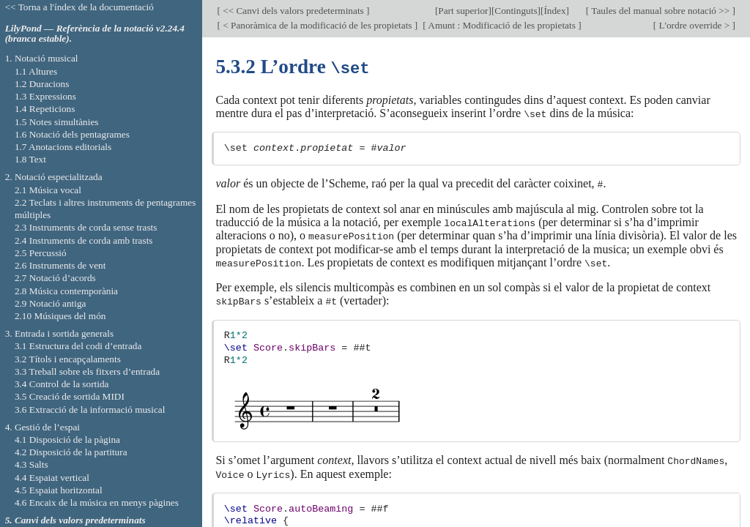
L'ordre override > (694, 25)
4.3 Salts (31, 464)
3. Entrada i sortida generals (59, 333)
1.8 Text (30, 159)
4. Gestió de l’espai (42, 427)
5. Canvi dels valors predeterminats (75, 520)
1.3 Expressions (45, 96)
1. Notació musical (41, 58)
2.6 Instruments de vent (60, 265)
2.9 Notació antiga (50, 303)
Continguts (515, 10)
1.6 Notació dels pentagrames (72, 134)
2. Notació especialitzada (54, 176)
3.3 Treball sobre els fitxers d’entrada (87, 371)
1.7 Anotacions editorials (63, 146)
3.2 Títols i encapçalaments (68, 359)
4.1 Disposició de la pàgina (67, 439)
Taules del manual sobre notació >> (660, 10)
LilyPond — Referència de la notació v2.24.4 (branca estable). (95, 34)
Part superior (463, 10)
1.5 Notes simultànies (57, 121)
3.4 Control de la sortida (62, 383)
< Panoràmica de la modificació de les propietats (317, 25)
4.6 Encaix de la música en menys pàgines (97, 502)
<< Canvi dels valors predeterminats (293, 10)
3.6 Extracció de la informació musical (90, 409)
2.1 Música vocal (48, 189)
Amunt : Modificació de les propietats (502, 25)
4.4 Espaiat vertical (52, 477)
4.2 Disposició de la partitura (71, 451)
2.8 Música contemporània (66, 290)
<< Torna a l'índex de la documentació (79, 6)
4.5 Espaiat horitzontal (59, 490)
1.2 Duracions (42, 83)
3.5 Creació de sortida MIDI (70, 396)
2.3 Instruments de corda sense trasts (86, 227)
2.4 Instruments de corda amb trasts (84, 240)
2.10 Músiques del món (60, 315)
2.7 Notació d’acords (55, 277)
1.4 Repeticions (45, 108)
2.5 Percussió (41, 252)
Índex (554, 10)
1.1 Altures (36, 71)
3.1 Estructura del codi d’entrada (78, 345)
